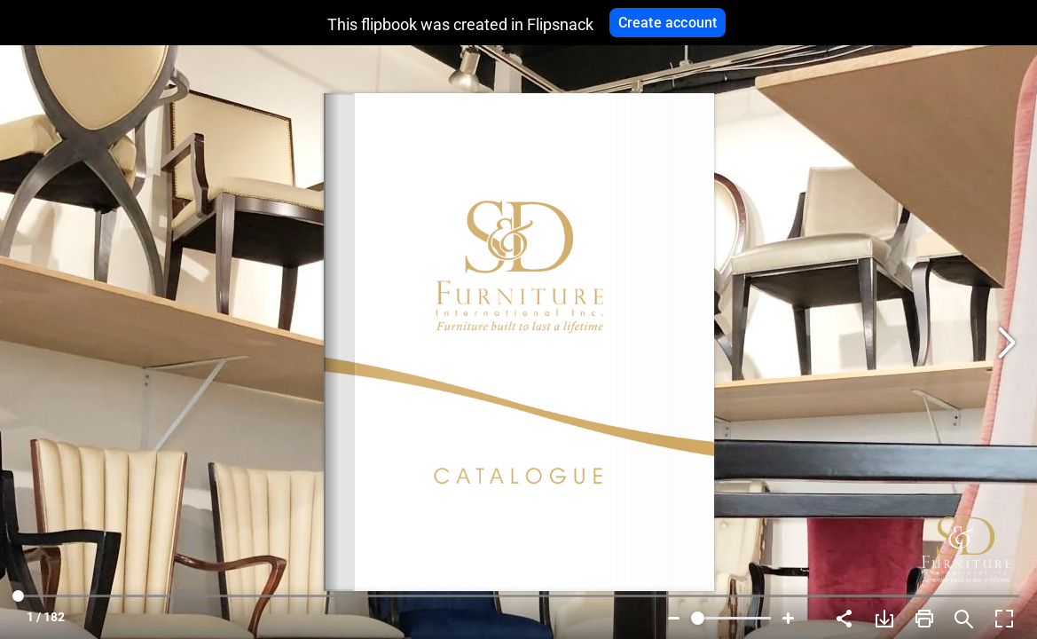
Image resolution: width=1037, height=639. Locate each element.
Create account (668, 22)
